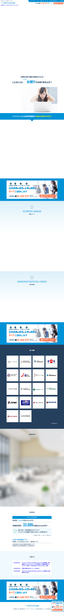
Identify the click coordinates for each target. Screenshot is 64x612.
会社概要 (15, 608)
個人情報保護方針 (21, 608)
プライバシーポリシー (30, 608)
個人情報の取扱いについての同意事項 (43, 608)
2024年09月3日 (17, 562)
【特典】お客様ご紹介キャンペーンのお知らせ (30, 568)
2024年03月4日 (17, 571)
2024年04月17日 (17, 568)
